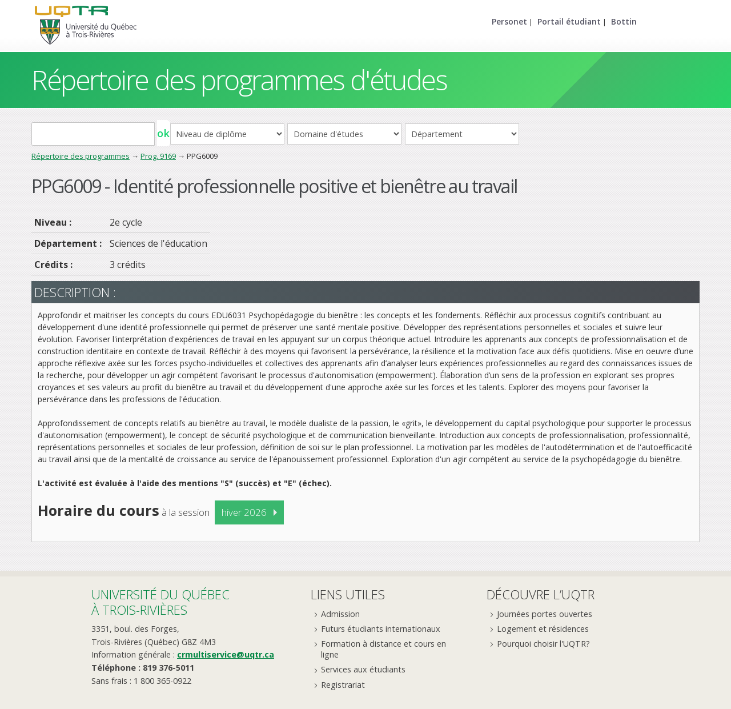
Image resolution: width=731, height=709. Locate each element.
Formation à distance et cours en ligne (383, 649)
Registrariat (343, 684)
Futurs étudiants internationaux (380, 628)
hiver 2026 (244, 512)
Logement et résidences (543, 628)
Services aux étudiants (363, 669)
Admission (340, 613)
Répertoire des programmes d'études (239, 79)
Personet (509, 21)
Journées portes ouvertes (544, 613)
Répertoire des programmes (80, 156)
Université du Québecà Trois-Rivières (160, 602)
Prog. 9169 (158, 156)
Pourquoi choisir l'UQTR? (543, 643)
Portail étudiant (569, 21)
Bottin (624, 21)
